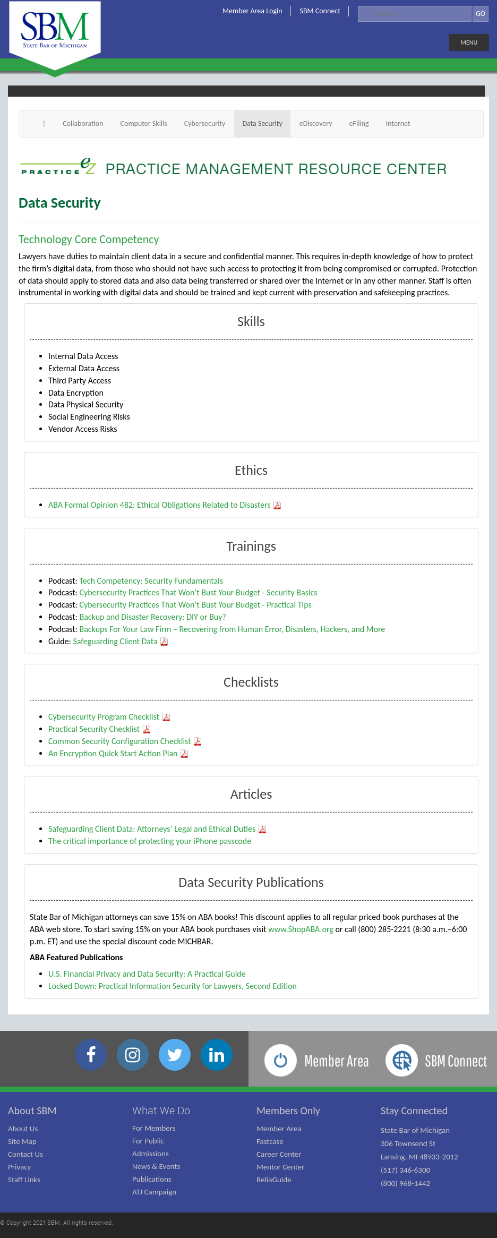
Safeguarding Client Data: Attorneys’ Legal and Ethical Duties (157, 829)
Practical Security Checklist (99, 729)
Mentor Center (280, 1167)
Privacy (19, 1167)
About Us (23, 1128)
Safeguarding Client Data (121, 641)
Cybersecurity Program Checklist (109, 717)
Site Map (22, 1141)
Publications (152, 1179)
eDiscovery (315, 123)
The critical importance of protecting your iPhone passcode (149, 841)
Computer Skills (144, 123)
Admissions (150, 1153)
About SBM (32, 1110)
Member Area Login (252, 10)
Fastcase (270, 1141)
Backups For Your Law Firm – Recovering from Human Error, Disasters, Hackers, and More (232, 629)
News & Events (156, 1166)
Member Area (279, 1128)
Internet (398, 123)
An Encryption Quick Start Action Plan (118, 753)
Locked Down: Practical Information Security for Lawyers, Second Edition (172, 986)
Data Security (262, 123)
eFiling (359, 123)
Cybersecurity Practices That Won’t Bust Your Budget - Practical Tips (195, 605)
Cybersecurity (205, 123)
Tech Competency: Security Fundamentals (151, 581)
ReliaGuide (274, 1179)
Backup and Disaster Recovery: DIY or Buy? (152, 617)
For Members (154, 1128)
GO (480, 13)
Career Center (279, 1154)
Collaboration (83, 123)
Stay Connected (414, 1110)
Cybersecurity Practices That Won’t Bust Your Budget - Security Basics (198, 592)
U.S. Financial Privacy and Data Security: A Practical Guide (147, 974)
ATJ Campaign (154, 1192)
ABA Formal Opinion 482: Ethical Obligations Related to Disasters (165, 505)
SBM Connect (320, 10)
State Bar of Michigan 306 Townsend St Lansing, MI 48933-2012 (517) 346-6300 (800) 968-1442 (419, 1156)
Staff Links (24, 1179)
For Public (148, 1141)
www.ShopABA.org (300, 929)
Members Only (288, 1110)
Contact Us (25, 1154)
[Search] (415, 14)
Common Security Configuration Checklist (125, 741)
